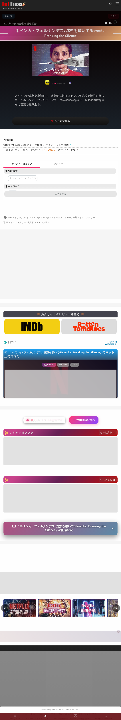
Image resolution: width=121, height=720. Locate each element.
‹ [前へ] (5, 608)
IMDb (61, 710)
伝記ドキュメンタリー (38, 222)
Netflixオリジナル (16, 217)
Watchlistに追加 (83, 420)
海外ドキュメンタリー (84, 217)
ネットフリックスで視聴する (60, 121)
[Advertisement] (60, 558)
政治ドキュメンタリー (14, 222)
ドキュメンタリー (36, 217)
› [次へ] (116, 608)
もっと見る (107, 432)
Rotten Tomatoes (72, 710)
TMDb (54, 710)
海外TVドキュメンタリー (58, 217)
